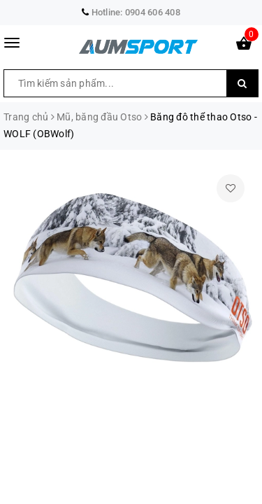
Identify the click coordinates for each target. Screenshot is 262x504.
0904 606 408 (152, 12)
